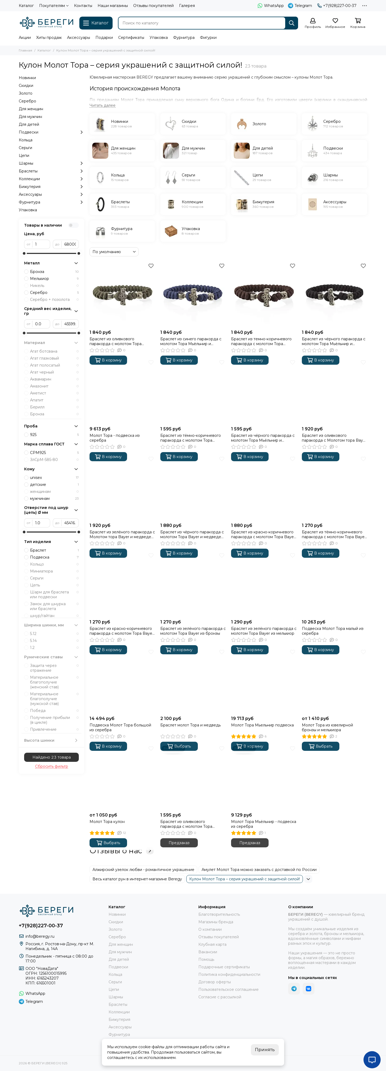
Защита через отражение (54, 668)
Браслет (54, 550)
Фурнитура (184, 37)
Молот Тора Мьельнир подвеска (262, 725)
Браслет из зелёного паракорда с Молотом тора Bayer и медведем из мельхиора (122, 534)
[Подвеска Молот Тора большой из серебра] (122, 680)
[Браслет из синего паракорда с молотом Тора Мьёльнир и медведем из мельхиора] (193, 294)
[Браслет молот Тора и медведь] (193, 680)
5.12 (54, 633)
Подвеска (54, 557)
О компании (210, 929)
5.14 (54, 640)
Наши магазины (113, 5)
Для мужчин (30, 116)
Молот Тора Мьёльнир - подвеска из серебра (263, 824)
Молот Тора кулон (107, 821)
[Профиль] (312, 23)
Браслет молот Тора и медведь (190, 725)
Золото (25, 93)
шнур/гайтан (54, 615)
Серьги (25, 147)
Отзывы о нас (122, 850)
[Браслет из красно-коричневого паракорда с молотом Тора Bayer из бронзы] (122, 584)
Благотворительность (219, 914)
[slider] (24, 253)
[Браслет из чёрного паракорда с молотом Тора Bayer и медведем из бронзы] (193, 487)
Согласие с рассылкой (219, 997)
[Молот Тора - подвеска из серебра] (122, 391)
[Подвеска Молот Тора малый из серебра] (334, 584)
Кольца (25, 140)
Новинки (27, 77)
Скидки (26, 85)
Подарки (104, 37)
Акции (25, 37)
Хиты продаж (49, 37)
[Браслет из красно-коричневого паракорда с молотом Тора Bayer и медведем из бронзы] (263, 487)
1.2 (54, 647)
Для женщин (31, 108)
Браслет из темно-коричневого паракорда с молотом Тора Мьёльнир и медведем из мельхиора (261, 341)
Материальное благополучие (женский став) (54, 682)
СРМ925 (54, 452)
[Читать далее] (103, 106)
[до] (70, 244)
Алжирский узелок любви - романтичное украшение (143, 869)
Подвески (51, 132)
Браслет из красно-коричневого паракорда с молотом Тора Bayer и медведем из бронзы (263, 534)
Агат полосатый (54, 365)
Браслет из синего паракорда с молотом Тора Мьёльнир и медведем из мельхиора (190, 341)
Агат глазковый (54, 358)
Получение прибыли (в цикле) (54, 720)
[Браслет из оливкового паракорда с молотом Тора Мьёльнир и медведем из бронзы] (193, 777)
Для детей (29, 124)
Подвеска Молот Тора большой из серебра (120, 727)
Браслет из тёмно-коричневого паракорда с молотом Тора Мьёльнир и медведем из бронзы (192, 438)
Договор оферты (214, 982)
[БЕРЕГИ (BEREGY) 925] (46, 23)
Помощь (206, 959)
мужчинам (54, 498)
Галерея (187, 5)
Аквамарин (54, 379)
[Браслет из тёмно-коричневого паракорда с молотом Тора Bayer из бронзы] (334, 487)
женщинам (54, 491)
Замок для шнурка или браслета (54, 606)
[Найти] (291, 23)
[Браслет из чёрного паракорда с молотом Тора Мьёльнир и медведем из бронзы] (263, 391)
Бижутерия (51, 186)
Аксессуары (78, 37)
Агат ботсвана (54, 351)
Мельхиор (54, 278)
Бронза (54, 271)
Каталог (26, 5)
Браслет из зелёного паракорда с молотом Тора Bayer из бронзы (193, 631)
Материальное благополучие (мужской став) (54, 699)
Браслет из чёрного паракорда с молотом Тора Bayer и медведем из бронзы (192, 534)
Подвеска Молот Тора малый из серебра (332, 631)
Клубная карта (212, 944)
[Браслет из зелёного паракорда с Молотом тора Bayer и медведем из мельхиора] (122, 487)
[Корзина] (357, 23)
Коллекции (51, 179)
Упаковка (159, 37)
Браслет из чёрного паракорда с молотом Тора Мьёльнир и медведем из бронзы (263, 438)
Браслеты (51, 171)
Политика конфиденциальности (229, 974)
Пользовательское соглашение (228, 989)
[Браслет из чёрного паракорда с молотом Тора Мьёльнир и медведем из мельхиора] (334, 294)
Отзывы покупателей (153, 5)
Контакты (83, 5)
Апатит (54, 400)
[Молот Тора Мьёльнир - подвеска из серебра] (263, 777)
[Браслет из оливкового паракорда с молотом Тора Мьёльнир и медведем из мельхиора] (122, 294)
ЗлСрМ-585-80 (54, 459)
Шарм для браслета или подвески (54, 594)
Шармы (51, 163)
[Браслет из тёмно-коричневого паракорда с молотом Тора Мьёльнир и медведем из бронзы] (193, 391)
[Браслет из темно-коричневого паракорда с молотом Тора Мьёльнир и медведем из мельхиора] (263, 294)
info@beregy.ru (39, 936)
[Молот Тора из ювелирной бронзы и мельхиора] (334, 680)
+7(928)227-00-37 (337, 5)
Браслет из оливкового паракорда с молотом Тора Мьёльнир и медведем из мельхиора (116, 341)
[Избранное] (335, 23)
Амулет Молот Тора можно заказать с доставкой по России (259, 869)
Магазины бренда (215, 921)
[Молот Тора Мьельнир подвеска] (263, 680)
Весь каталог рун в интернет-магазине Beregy (137, 879)
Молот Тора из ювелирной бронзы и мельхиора (327, 727)
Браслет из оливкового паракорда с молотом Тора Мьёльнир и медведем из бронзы (192, 824)
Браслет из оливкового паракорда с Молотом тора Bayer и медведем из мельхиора (334, 438)
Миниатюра (54, 571)
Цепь (54, 585)
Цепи (24, 155)
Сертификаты (131, 37)
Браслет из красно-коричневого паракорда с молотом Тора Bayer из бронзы (122, 631)
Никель (54, 285)
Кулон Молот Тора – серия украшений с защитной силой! (244, 879)
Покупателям (54, 5)
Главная (25, 50)
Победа (54, 710)
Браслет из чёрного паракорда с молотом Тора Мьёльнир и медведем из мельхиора (333, 341)
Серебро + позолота (54, 299)
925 (54, 434)
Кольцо (54, 564)
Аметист (54, 393)
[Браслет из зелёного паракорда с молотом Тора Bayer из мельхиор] (263, 584)
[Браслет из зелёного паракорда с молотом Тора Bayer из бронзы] (193, 584)
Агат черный (54, 372)
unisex (54, 477)
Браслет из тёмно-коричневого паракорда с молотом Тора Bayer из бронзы (334, 534)
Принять (265, 1049)
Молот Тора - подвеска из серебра (115, 438)
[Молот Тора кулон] (122, 777)
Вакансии (207, 952)
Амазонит (54, 386)
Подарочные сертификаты (224, 967)
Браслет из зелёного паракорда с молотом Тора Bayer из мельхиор (263, 631)
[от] (41, 244)
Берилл (54, 407)
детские (54, 484)
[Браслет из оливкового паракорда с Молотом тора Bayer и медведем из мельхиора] (334, 391)
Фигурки (208, 37)
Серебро (27, 101)
